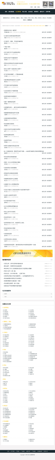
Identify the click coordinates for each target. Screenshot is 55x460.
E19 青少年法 (31, 339)
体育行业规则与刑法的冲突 (11, 145)
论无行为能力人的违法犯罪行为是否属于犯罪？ (17, 189)
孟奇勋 (5, 158)
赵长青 (5, 235)
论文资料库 (18, 11)
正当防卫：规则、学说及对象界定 (13, 41)
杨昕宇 (5, 109)
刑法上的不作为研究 (9, 211)
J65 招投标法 (31, 398)
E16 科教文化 (31, 338)
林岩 (5, 65)
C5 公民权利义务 (32, 327)
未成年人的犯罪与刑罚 (10, 195)
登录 (31, 7)
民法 (33, 17)
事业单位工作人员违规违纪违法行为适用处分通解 (18, 268)
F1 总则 (30, 352)
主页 (8, 451)
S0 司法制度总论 (6, 423)
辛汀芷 (5, 191)
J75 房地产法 (31, 400)
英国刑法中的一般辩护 (10, 30)
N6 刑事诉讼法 (32, 412)
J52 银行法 (5, 397)
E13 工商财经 (31, 336)
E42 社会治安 (31, 341)
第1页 (25, 25)
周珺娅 (5, 142)
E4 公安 (4, 341)
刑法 (29, 17)
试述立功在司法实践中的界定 (12, 129)
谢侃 (5, 208)
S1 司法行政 (31, 423)
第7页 (43, 25)
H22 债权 (30, 369)
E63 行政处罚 (6, 344)
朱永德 (5, 54)
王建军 (5, 114)
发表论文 (29, 20)
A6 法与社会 (31, 313)
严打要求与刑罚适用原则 (11, 85)
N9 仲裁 (30, 417)
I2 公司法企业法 (32, 381)
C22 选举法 (5, 325)
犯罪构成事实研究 (9, 134)
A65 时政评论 (6, 314)
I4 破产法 (5, 383)
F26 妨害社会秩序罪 (7, 358)
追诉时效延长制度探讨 (10, 96)
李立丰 (5, 180)
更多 (52, 259)
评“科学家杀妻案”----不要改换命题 (13, 74)
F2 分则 (4, 353)
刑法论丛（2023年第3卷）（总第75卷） (15, 273)
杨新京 (5, 197)
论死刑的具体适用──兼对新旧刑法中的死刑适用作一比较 (20, 244)
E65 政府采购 (31, 344)
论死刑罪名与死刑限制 (10, 167)
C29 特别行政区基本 (7, 327)
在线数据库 (39, 451)
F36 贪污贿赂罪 (6, 360)
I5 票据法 (30, 383)
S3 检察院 (5, 427)
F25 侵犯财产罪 (32, 356)
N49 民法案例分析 (7, 412)
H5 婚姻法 (31, 372)
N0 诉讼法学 (5, 408)
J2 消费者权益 (6, 392)
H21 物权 (5, 369)
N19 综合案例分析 (7, 411)
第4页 (34, 25)
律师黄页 (36, 11)
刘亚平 (5, 241)
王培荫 (5, 76)
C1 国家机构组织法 (7, 324)
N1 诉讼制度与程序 (33, 408)
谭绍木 (5, 98)
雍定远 (5, 81)
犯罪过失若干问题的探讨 (11, 58)
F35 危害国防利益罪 (33, 358)
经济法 (40, 17)
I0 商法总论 (5, 381)
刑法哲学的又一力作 (9, 217)
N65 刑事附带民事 (7, 414)
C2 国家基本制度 (32, 324)
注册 (35, 7)
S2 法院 (30, 425)
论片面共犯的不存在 (9, 200)
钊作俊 (5, 164)
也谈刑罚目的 (8, 140)
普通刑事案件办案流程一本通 (12, 281)
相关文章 (44, 32)
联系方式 (46, 451)
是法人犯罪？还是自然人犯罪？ (13, 69)
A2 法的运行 (5, 311)
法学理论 (13, 17)
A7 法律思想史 (31, 314)
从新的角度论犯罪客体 (10, 118)
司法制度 (49, 17)
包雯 (5, 37)
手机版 (17, 451)
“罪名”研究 (7, 47)
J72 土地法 (5, 400)
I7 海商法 (30, 384)
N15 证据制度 (6, 409)
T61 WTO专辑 (6, 441)
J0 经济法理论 (6, 391)
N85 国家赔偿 (31, 416)
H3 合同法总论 (6, 372)
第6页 (40, 25)
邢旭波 (5, 103)
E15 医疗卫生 (6, 338)
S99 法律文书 (31, 433)
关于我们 (13, 451)
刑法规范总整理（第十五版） (12, 283)
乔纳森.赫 (6, 32)
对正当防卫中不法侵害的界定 (12, 52)
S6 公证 (4, 428)
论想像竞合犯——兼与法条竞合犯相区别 (15, 107)
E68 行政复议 (6, 346)
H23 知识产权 (6, 370)
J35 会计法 (31, 394)
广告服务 (23, 451)
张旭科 (5, 147)
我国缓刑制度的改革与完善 (11, 112)
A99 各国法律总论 (32, 318)
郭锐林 (5, 59)
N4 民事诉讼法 (32, 411)
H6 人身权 (5, 374)
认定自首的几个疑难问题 (11, 91)
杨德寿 (5, 153)
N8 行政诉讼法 (6, 416)
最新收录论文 (6, 17)
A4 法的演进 (5, 313)
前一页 (22, 25)
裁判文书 (42, 11)
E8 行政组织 (31, 346)
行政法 (25, 17)
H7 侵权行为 (31, 374)
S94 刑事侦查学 (6, 431)
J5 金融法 (31, 395)
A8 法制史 (5, 316)
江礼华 (5, 186)
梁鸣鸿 (5, 202)
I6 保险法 (5, 384)
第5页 (37, 25)
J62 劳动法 (5, 398)
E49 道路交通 (6, 342)
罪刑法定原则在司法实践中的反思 (13, 63)
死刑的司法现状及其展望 (11, 173)
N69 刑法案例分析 (32, 414)
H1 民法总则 (31, 367)
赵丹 (5, 131)
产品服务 (34, 451)
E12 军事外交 (6, 336)
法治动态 (30, 11)
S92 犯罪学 (31, 430)
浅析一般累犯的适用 (9, 101)
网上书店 (24, 11)
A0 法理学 (5, 310)
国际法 (24, 20)
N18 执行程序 (31, 409)
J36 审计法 (5, 395)
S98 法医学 (5, 433)
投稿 (38, 7)
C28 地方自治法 (32, 325)
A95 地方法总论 (6, 318)
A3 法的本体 (31, 311)
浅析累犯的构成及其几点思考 (12, 80)
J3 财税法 (31, 392)
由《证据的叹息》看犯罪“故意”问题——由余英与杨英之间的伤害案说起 (24, 151)
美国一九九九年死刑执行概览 (12, 162)
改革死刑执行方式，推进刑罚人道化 (14, 222)
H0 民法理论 (5, 367)
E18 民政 (5, 339)
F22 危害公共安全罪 (7, 355)
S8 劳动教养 (5, 430)
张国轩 (5, 246)
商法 (36, 17)
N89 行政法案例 (6, 417)
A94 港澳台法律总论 (32, 316)
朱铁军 (5, 213)
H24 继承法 (31, 370)
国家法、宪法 (19, 17)
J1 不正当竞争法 (32, 391)
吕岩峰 (5, 230)
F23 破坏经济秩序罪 (33, 355)
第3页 (31, 25)
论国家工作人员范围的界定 (11, 184)
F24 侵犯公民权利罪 (7, 356)
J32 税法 (4, 394)
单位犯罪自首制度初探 (10, 156)
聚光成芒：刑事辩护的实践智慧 (13, 266)
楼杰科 (5, 43)
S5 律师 (30, 427)
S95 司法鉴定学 (32, 431)
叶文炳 (5, 70)
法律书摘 (48, 11)
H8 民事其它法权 (6, 375)
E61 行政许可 (31, 342)
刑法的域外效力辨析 (9, 228)
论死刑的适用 (8, 233)
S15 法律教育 (6, 425)
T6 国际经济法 (32, 439)
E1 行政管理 (31, 335)
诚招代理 (28, 451)
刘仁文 (5, 219)
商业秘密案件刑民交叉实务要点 (13, 278)
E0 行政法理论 (6, 335)
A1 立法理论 (31, 310)
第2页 (28, 25)
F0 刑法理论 (5, 352)
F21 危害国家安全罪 (33, 353)
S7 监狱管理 (31, 428)
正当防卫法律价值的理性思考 (12, 36)
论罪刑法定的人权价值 (10, 239)
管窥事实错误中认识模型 (11, 178)
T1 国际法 (5, 439)
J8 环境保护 (5, 402)
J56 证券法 (31, 397)
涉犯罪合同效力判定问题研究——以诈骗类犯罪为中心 (19, 276)
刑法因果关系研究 (9, 123)
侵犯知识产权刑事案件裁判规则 (13, 286)
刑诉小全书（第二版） (10, 271)
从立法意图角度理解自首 (11, 206)
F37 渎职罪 (31, 360)
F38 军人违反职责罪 (7, 361)
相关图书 (49, 32)
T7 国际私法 (31, 441)
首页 (6, 11)
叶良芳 (5, 87)
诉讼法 (44, 17)
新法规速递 (11, 11)
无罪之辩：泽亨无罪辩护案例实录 (13, 263)
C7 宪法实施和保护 (7, 328)
